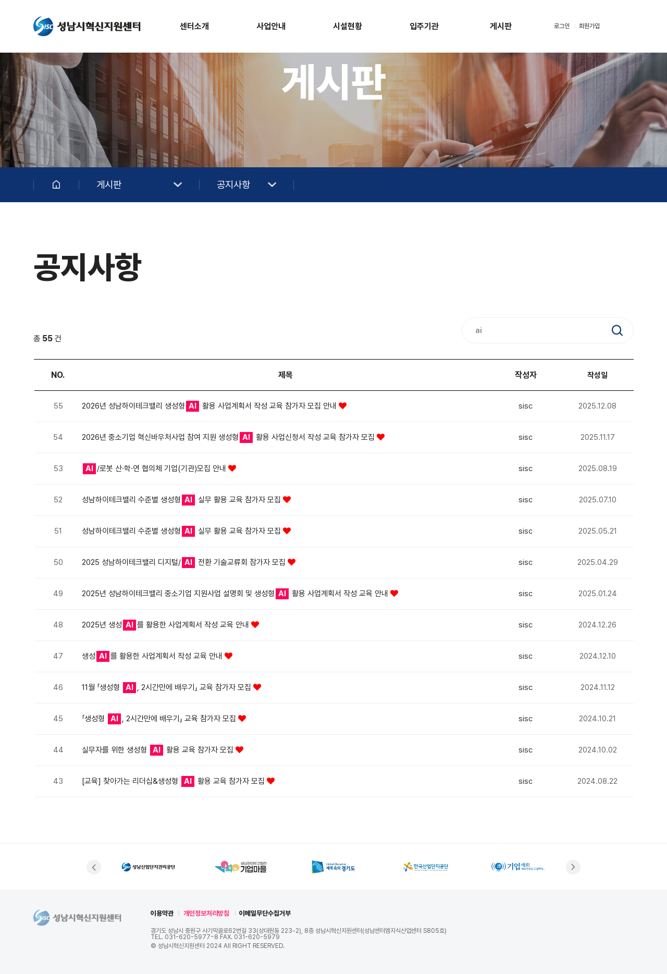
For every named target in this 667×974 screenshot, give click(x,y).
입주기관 (424, 26)
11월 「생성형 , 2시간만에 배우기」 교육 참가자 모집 (167, 687)
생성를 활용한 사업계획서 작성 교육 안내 (153, 656)
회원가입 (589, 26)
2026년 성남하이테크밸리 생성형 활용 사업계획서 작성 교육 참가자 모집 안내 (210, 406)
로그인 (562, 26)
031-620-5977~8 (191, 937)
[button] (94, 867)
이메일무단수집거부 (265, 913)
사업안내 (271, 26)
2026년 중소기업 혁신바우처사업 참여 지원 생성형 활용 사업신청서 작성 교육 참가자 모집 (229, 437)
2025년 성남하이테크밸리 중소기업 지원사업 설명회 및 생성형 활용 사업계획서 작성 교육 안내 (236, 593)
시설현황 (347, 26)
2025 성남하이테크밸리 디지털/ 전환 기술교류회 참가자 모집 (185, 562)
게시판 (501, 26)
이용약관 (162, 913)
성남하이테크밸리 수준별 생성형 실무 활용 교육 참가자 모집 (182, 499)
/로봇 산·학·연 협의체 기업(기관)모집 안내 (155, 468)
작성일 (597, 375)
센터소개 (194, 26)
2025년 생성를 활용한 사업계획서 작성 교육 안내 (166, 625)
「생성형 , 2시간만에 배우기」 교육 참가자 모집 (160, 718)
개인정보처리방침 (206, 913)
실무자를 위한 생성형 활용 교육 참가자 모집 (159, 750)
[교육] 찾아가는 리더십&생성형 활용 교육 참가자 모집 (174, 781)
